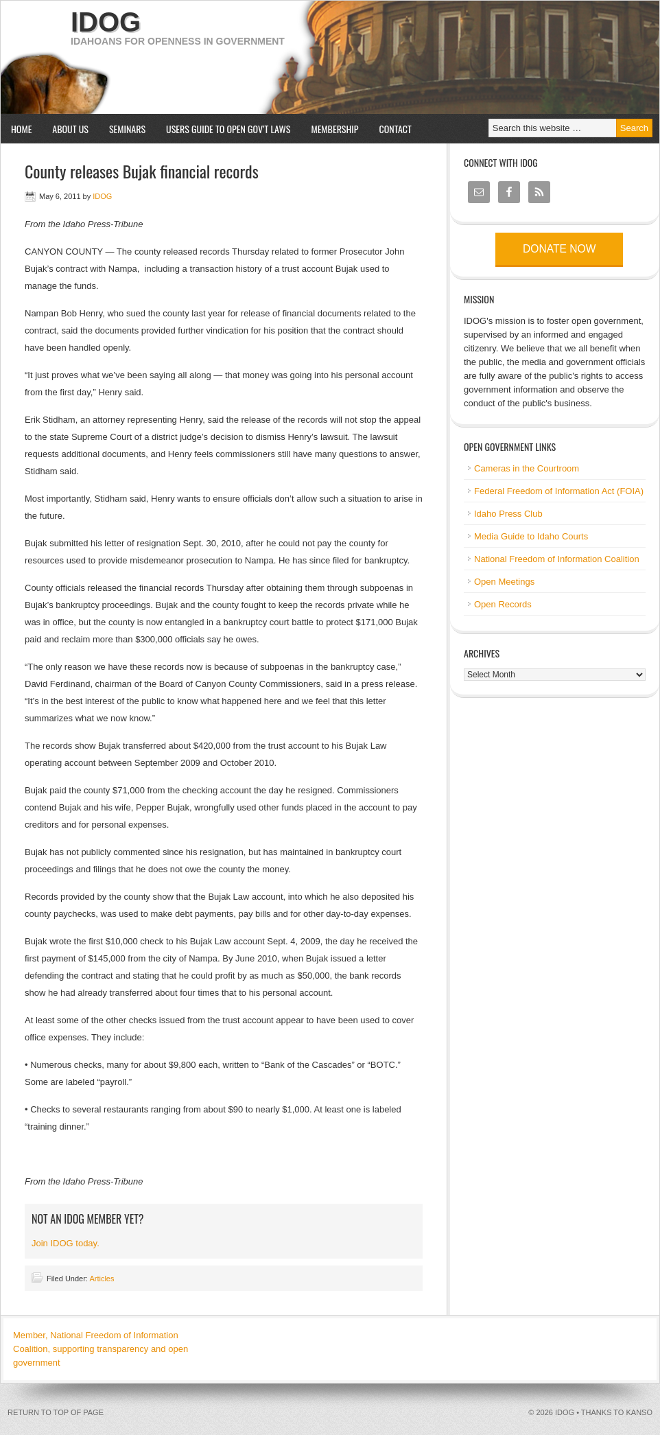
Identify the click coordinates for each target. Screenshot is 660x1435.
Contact (395, 128)
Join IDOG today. (65, 1243)
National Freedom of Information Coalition (556, 559)
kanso (639, 1412)
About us (65, 128)
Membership (334, 128)
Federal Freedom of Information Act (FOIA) (559, 491)
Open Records (503, 604)
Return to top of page (56, 1412)
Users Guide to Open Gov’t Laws (228, 128)
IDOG (106, 22)
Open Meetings (504, 581)
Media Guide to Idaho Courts (531, 536)
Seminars (122, 128)
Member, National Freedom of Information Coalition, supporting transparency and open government (100, 1349)
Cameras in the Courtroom (526, 468)
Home (21, 128)
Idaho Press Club (508, 514)
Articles (101, 1278)
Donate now (559, 249)
